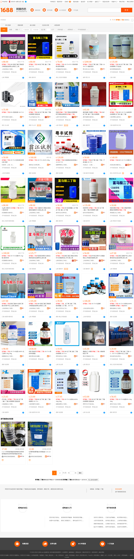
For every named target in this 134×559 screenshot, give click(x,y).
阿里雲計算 (83, 555)
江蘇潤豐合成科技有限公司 (116, 117)
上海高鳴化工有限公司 (8, 69)
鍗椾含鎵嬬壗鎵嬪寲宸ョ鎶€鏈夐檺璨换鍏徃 (10, 456)
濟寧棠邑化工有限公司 (62, 356)
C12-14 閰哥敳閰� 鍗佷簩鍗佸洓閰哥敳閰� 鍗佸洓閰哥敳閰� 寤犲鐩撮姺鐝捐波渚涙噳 (13, 453)
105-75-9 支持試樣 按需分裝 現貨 (13, 161)
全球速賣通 (34, 555)
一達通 (131, 555)
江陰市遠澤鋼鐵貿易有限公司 (114, 517)
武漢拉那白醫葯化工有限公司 (116, 165)
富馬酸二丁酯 (99, 489)
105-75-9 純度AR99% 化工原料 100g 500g (13, 352)
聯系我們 (94, 552)
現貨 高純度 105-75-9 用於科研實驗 (40, 352)
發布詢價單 (118, 489)
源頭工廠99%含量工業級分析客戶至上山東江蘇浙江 (12, 304)
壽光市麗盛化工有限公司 (89, 356)
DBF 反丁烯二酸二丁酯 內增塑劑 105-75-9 (67, 352)
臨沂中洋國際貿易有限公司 (102, 527)
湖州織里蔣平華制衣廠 (124, 523)
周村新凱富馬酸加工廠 (79, 517)
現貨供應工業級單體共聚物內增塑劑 (120, 209)
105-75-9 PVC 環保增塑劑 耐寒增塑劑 (67, 65)
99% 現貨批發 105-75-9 (13, 112)
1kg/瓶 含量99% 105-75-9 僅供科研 (13, 209)
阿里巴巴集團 (4, 555)
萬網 (102, 555)
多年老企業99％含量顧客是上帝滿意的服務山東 (94, 257)
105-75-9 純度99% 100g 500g (121, 400)
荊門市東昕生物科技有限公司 (8, 117)
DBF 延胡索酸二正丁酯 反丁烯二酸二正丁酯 (67, 209)
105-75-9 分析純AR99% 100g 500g (67, 400)
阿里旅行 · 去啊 (63, 555)
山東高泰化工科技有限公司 (62, 260)
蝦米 (77, 555)
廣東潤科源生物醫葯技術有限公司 (35, 356)
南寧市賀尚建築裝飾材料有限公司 (115, 527)
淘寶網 (42, 555)
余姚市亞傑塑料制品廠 (124, 527)
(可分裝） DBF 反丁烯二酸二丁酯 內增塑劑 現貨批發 (12, 400)
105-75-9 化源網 (91, 303)
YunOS (90, 555)
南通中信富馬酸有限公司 (56, 520)
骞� (22, 456)
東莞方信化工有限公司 (116, 404)
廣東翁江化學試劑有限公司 (35, 165)
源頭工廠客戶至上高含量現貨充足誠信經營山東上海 (121, 257)
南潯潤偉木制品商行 (123, 517)
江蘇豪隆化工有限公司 (8, 404)
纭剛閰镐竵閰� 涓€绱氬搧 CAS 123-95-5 (40, 453)
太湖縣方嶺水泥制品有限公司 (114, 523)
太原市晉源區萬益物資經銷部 (102, 520)
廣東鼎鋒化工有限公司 (116, 308)
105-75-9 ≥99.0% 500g (39, 160)
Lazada (67, 557)
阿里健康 (124, 555)
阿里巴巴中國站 (25, 555)
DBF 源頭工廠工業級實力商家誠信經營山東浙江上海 (13, 65)
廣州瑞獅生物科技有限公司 (89, 117)
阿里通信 (96, 555)
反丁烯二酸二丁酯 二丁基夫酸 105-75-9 (94, 161)
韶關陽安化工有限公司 (8, 356)
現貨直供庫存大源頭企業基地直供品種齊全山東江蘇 (40, 257)
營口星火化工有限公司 (89, 69)
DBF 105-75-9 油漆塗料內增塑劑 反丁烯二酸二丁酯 (121, 113)
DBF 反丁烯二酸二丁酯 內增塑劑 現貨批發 (40, 113)
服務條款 (71, 552)
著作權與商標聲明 (55, 552)
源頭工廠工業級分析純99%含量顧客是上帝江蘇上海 (67, 257)
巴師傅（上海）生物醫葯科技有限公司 (8, 165)
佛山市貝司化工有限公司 (62, 308)
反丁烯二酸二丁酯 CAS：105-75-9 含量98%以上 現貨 (120, 352)
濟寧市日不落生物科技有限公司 (89, 404)
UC (106, 555)
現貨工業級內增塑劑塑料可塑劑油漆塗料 (66, 113)
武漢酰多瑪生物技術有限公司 (62, 69)
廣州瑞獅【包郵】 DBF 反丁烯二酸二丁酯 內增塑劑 (94, 113)
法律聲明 (65, 552)
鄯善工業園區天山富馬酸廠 (69, 520)
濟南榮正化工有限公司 (116, 212)
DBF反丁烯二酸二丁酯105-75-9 (39, 65)
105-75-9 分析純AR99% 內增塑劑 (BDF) (121, 304)
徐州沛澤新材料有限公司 (89, 212)
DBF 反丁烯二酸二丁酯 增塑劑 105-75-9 (39, 400)
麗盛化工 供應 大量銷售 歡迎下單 (94, 352)
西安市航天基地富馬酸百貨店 (58, 517)
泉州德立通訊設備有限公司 (113, 520)
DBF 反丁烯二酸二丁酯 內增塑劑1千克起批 (121, 65)
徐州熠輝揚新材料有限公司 (116, 69)
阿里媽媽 (72, 555)
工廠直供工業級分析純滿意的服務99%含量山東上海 (40, 209)
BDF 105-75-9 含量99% (121, 160)
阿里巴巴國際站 (14, 555)
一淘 (55, 555)
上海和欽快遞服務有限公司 (125, 520)
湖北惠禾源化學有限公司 (116, 356)
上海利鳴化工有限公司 (116, 260)
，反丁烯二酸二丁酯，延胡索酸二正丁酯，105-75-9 (66, 304)
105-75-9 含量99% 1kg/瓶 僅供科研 (12, 257)
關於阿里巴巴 (87, 552)
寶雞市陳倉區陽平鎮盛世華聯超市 (104, 523)
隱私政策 (78, 552)
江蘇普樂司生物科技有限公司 (35, 404)
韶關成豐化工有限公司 (62, 404)
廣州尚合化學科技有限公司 (35, 69)
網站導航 (101, 552)
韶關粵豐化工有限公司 (62, 165)
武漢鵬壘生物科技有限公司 (8, 212)
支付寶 (110, 555)
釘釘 (119, 555)
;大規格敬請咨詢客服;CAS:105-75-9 (67, 161)
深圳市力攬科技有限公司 (101, 517)
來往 (115, 555)
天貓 (46, 555)
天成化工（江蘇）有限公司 (89, 165)
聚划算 (51, 555)
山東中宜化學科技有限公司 (62, 117)
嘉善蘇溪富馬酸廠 (66, 517)
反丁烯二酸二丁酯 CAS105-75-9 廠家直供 (94, 65)
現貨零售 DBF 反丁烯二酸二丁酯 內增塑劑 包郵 (93, 209)
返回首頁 (84, 479)
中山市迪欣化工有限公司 (35, 117)
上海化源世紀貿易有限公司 (89, 308)
